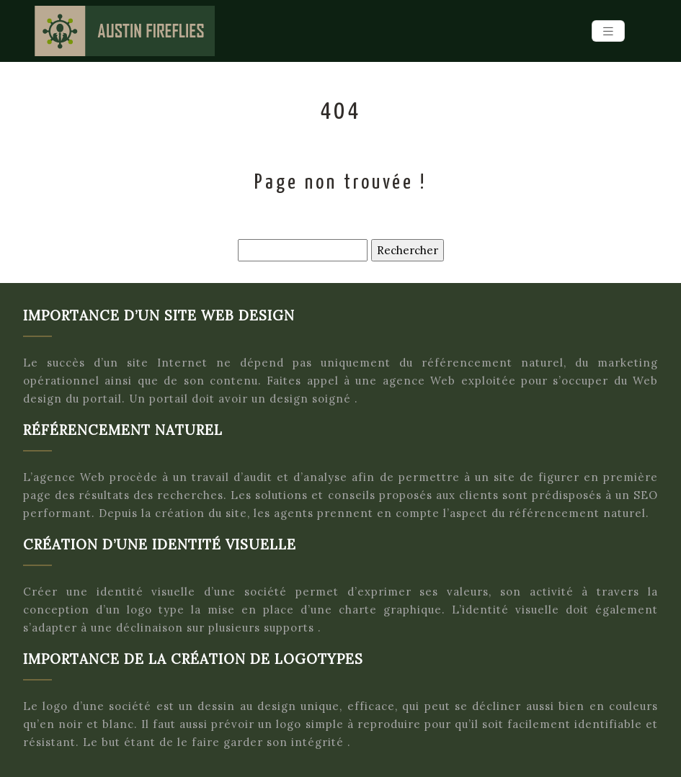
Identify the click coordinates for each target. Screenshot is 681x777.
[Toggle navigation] (608, 31)
